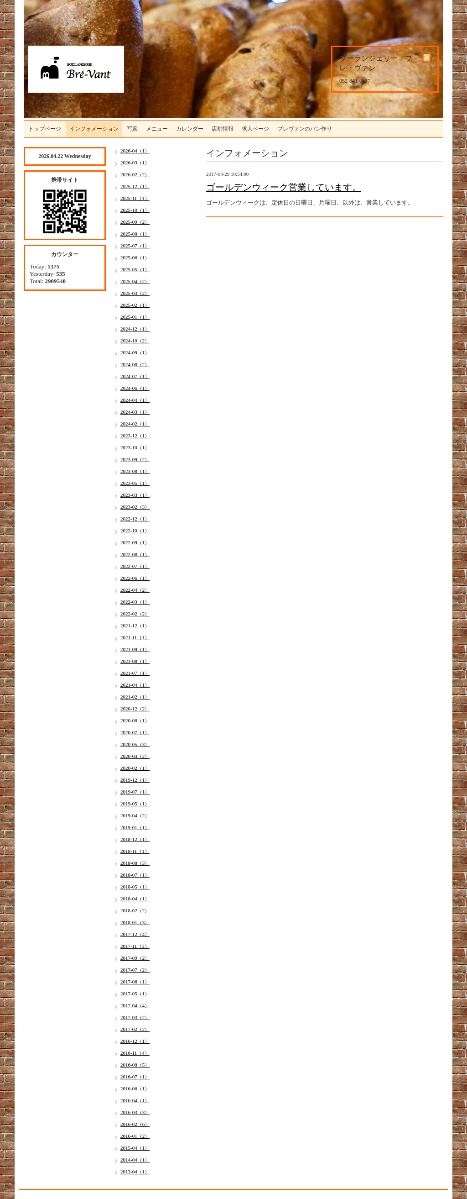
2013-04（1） (135, 1171)
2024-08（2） (135, 364)
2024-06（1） (135, 388)
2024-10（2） (135, 340)
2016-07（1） (135, 1076)
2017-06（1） (135, 981)
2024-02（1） (135, 423)
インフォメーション (94, 129)
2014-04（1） (135, 1159)
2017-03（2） (135, 1017)
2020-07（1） (135, 732)
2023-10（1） (135, 447)
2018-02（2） (135, 910)
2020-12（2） (135, 708)
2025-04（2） (135, 281)
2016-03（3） (135, 1112)
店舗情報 (223, 129)
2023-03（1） (135, 495)
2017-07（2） (135, 970)
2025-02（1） (135, 305)
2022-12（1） (135, 518)
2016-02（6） (135, 1124)
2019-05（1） (135, 803)
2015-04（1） (135, 1148)
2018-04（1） (135, 898)
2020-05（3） (135, 744)
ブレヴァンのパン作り (304, 129)
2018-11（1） (135, 851)
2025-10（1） (135, 210)
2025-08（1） (135, 234)
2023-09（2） (135, 459)
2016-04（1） (135, 1100)
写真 (132, 129)
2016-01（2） (135, 1136)
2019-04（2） (135, 815)
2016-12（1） (135, 1041)
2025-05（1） (135, 269)
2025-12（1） (135, 186)
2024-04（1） (135, 400)
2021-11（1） (135, 637)
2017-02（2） (135, 1029)
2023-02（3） (135, 507)
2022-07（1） (135, 566)
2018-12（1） (135, 839)
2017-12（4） (135, 934)
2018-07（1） (135, 875)
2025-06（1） (135, 257)
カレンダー (189, 129)
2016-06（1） (135, 1088)
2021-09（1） (135, 649)
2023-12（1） (135, 435)
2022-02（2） (135, 613)
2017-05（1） (135, 993)
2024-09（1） (135, 352)
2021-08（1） (135, 661)
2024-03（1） (135, 412)
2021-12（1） (135, 625)
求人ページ (255, 129)
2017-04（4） (135, 1005)
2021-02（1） (135, 696)
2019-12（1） (135, 780)
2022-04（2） (135, 590)
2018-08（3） (135, 863)
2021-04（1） (135, 685)
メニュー (157, 129)
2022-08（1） (135, 554)
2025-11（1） (135, 198)
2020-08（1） (135, 720)
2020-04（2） (135, 756)
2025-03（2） (135, 293)
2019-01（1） (135, 827)
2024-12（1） (135, 328)
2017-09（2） (135, 958)
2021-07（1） (135, 673)
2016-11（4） (135, 1053)
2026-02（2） (135, 174)
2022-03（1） (135, 602)
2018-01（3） (135, 922)
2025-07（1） (135, 245)
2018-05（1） (135, 886)
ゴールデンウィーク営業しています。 (283, 187)
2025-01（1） (135, 317)
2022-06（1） (135, 578)
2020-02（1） (135, 768)
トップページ (44, 129)
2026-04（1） (135, 150)
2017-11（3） (135, 946)
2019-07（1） (135, 791)
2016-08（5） (135, 1065)
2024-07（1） (135, 376)
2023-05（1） (135, 483)
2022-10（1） (135, 530)
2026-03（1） (135, 162)
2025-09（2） (135, 222)
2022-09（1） (135, 542)
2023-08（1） (135, 471)
